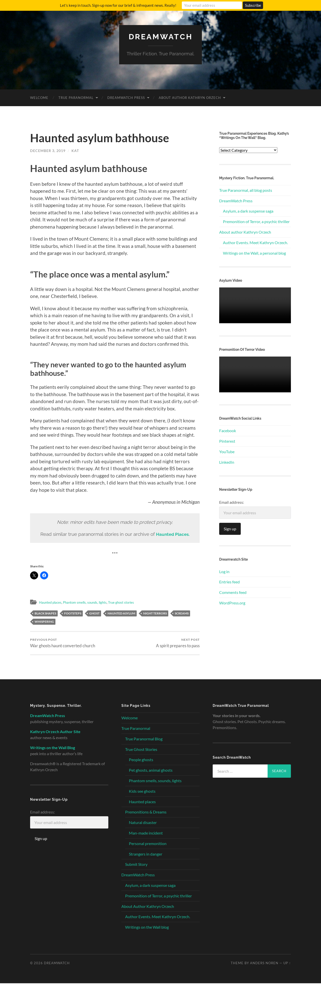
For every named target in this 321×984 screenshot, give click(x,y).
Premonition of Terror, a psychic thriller (256, 221)
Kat (75, 150)
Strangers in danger (145, 854)
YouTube (226, 451)
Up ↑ (287, 964)
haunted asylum (121, 613)
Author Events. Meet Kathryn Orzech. (255, 242)
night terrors (155, 613)
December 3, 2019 (47, 150)
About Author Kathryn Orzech (190, 97)
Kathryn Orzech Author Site (55, 732)
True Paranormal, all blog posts (245, 190)
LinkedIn (226, 461)
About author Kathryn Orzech (245, 231)
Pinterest (227, 440)
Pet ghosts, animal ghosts (151, 770)
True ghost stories (132, 602)
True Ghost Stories (141, 750)
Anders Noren (264, 964)
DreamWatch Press (126, 97)
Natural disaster (143, 823)
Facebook (227, 430)
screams (182, 613)
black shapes (45, 613)
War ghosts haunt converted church (62, 643)
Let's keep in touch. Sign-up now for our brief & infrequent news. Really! (118, 5)
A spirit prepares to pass (178, 643)
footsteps (72, 613)
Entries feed (229, 581)
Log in (224, 571)
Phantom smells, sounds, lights (91, 602)
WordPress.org (232, 602)
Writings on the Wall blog (147, 927)
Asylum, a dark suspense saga (248, 211)
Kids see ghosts (142, 791)
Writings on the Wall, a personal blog (254, 252)
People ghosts (141, 760)
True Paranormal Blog (144, 739)
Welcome (39, 97)
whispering (44, 621)
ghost (94, 613)
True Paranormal (76, 97)
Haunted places (52, 602)
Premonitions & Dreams (146, 812)
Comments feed (233, 592)
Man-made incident (146, 833)
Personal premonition (148, 844)
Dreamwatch (160, 36)
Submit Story (136, 865)
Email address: (231, 502)
